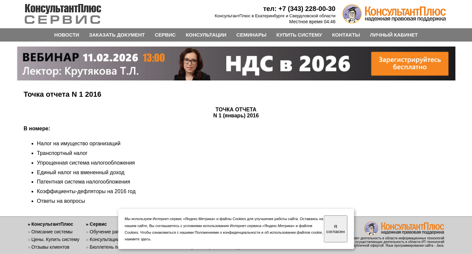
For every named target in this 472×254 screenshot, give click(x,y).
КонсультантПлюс (52, 224)
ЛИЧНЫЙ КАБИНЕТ (394, 35)
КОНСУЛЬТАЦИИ (206, 35)
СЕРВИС (165, 35)
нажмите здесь (137, 239)
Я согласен (335, 229)
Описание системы (52, 231)
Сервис (98, 224)
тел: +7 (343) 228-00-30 (299, 8)
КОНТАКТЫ (346, 35)
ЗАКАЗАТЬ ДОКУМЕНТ (117, 35)
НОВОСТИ (66, 35)
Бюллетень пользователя (117, 247)
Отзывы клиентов (50, 247)
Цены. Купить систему (56, 239)
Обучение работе (108, 231)
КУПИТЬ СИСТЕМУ (299, 35)
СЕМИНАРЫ (251, 35)
